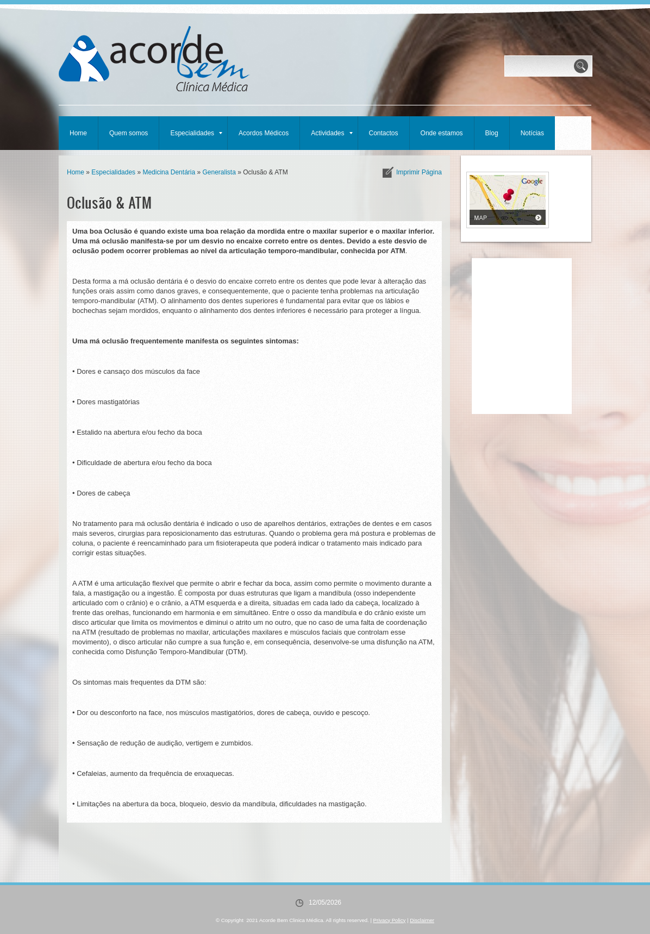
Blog (491, 133)
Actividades (331, 133)
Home (78, 133)
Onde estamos (442, 133)
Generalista (218, 172)
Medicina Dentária (168, 172)
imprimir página (419, 172)
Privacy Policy (389, 920)
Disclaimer (422, 920)
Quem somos (128, 133)
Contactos (383, 133)
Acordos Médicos (264, 133)
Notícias (532, 133)
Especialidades (196, 133)
